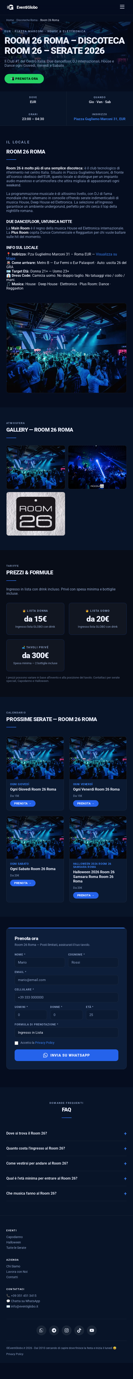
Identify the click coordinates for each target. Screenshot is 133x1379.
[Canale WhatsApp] (41, 1330)
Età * (90, 1008)
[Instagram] (67, 1330)
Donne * (56, 1008)
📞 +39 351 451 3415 (21, 1295)
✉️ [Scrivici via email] (22, 1306)
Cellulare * (24, 991)
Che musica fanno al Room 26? (31, 1195)
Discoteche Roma (27, 20)
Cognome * (76, 956)
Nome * (20, 956)
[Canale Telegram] (54, 1330)
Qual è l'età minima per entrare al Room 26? (41, 1180)
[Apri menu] (122, 7)
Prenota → (23, 805)
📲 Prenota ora (24, 78)
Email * (20, 973)
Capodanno (14, 1237)
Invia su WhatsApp (66, 1057)
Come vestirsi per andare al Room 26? (37, 1165)
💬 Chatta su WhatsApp (23, 1301)
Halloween (13, 1242)
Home (10, 20)
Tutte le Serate (16, 1247)
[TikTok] (79, 1330)
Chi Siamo (13, 1266)
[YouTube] (92, 1330)
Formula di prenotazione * (36, 1026)
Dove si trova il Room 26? (26, 1135)
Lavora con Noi (16, 1271)
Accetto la (37, 1044)
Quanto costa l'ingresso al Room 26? (35, 1150)
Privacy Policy (44, 1044)
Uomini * (21, 1008)
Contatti (12, 1277)
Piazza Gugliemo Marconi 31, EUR (100, 119)
